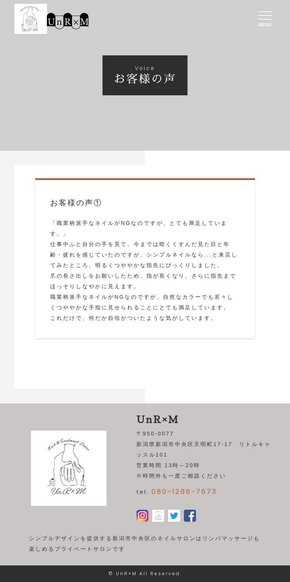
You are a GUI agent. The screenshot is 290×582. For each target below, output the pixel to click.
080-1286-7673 (184, 491)
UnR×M (126, 573)
